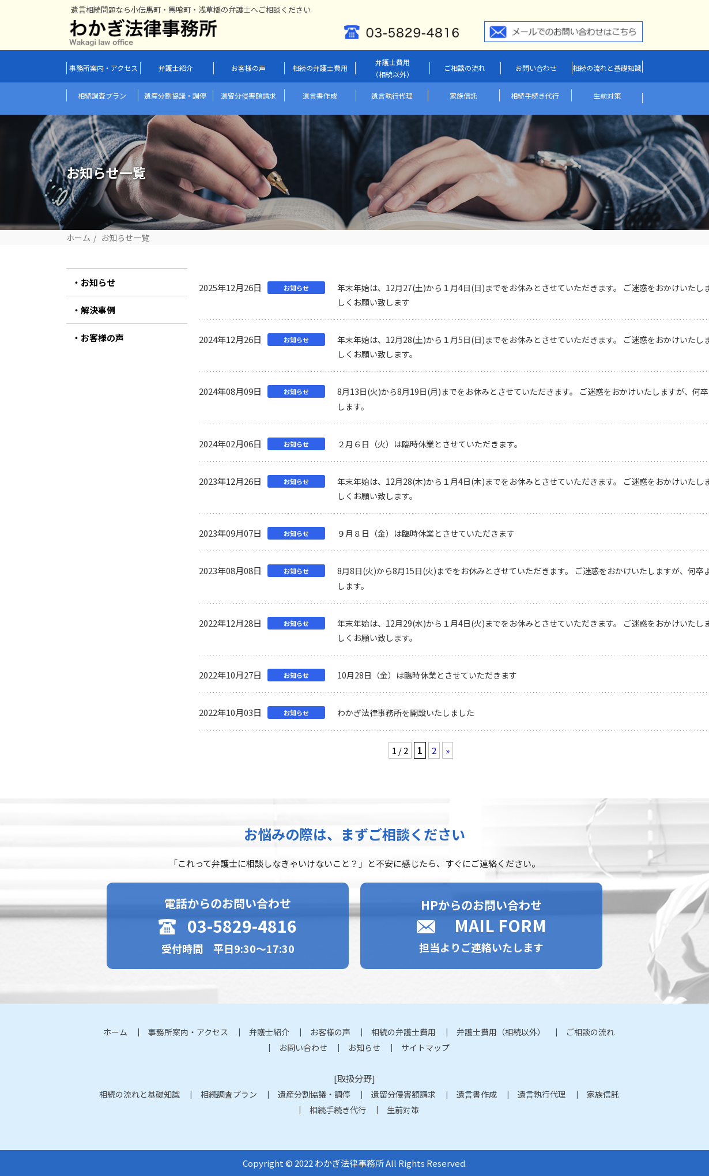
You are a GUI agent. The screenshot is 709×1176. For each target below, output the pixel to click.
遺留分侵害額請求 (248, 95)
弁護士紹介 (176, 68)
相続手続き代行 (535, 95)
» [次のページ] (448, 750)
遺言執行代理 (392, 95)
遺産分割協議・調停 (175, 95)
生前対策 (607, 95)
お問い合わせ (536, 68)
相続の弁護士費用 (320, 68)
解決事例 (98, 310)
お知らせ (98, 282)
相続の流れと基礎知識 (607, 68)
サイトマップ (425, 1047)
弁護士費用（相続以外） (392, 68)
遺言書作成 (320, 95)
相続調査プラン (102, 95)
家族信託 (463, 95)
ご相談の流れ (464, 68)
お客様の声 (248, 68)
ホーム (78, 237)
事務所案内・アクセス (103, 68)
